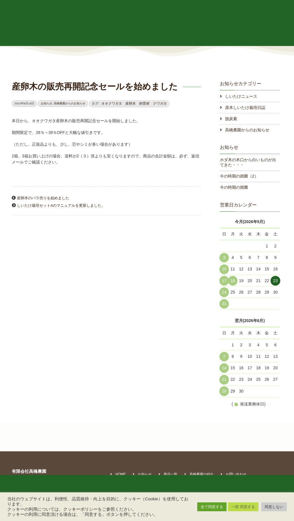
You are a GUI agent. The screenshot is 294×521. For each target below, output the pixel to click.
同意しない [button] (274, 507)
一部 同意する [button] (243, 507)
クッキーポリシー (80, 509)
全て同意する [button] (212, 507)
